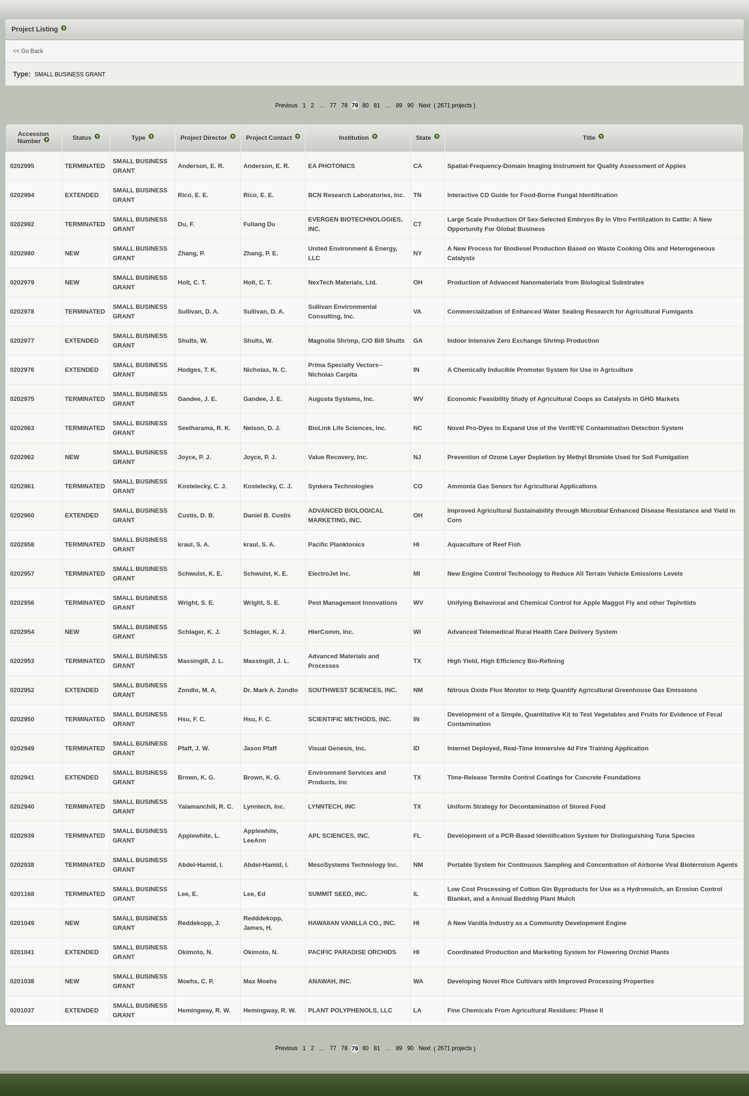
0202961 (22, 486)
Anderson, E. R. (266, 165)
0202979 (22, 282)
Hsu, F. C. (257, 719)
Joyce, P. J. (259, 457)
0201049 (22, 923)
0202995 (22, 165)
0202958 (22, 544)
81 (377, 105)
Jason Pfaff (260, 748)
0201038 (22, 981)
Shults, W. (258, 340)
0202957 (22, 573)
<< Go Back (28, 51)
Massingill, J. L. (266, 660)
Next (424, 105)
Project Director (205, 137)
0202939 (22, 835)
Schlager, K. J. (264, 631)
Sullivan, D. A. (263, 311)
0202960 (22, 515)
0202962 (22, 457)
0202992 (22, 224)
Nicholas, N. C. (265, 369)
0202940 (22, 806)
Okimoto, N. (260, 952)
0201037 (22, 1010)
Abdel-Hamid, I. (266, 864)
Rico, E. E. (258, 195)
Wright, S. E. (261, 602)
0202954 (22, 631)
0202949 (22, 748)
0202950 (22, 719)
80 (365, 105)
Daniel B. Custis (266, 515)
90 (410, 105)
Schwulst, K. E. (265, 573)
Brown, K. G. (261, 777)
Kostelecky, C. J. (267, 486)
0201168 (22, 893)
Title (590, 137)
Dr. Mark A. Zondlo (270, 690)
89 (399, 105)
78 (344, 105)
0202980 (22, 253)
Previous (286, 105)
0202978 (22, 311)
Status (83, 137)
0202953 (22, 660)
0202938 (22, 864)
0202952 (22, 690)
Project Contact (270, 137)
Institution (354, 137)
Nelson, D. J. (261, 428)
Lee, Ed (254, 893)
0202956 (22, 602)
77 (333, 105)
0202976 (22, 369)
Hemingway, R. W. (269, 1010)
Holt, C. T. (257, 282)
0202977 (22, 340)
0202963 (22, 428)
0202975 (22, 398)
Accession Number (33, 137)
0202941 (22, 777)
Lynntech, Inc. (264, 806)
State (424, 137)
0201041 (22, 952)
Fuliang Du (259, 224)
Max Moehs (260, 981)
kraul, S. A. (259, 544)
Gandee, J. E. (262, 398)
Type (139, 137)
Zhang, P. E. (260, 253)
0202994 (22, 195)
